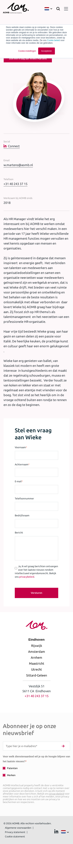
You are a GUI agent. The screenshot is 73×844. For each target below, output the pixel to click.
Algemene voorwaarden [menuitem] (18, 827)
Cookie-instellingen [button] (27, 51)
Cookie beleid (53, 40)
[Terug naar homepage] (16, 9)
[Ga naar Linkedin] (56, 832)
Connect (12, 146)
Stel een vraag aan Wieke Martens (28, 58)
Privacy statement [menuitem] (15, 832)
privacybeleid (26, 576)
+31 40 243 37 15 (15, 183)
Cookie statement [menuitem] (15, 836)
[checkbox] (36, 771)
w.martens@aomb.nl (18, 165)
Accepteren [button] (46, 51)
